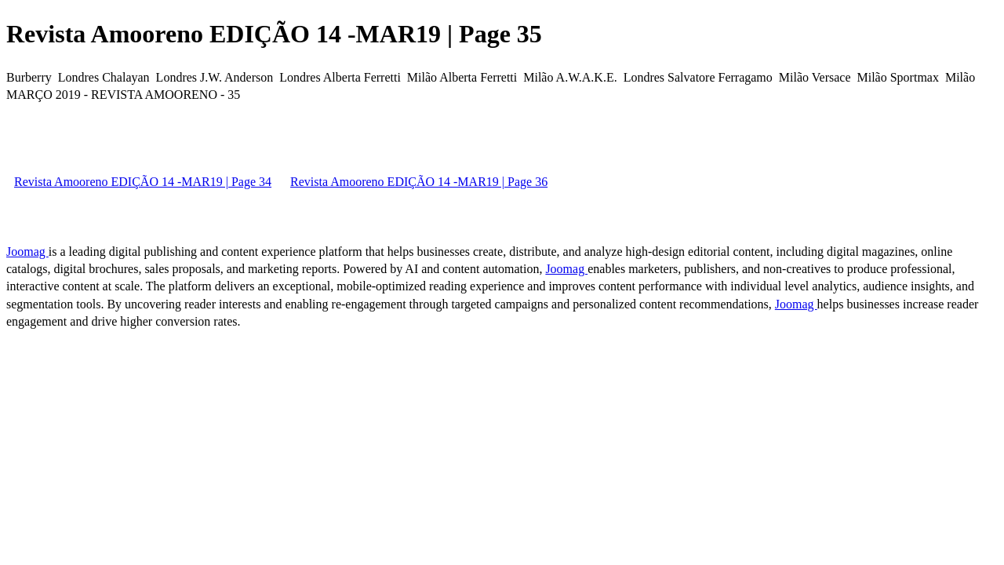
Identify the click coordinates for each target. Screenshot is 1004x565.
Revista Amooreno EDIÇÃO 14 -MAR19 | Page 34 (142, 181)
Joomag (27, 251)
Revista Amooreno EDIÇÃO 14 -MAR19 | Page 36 (418, 181)
